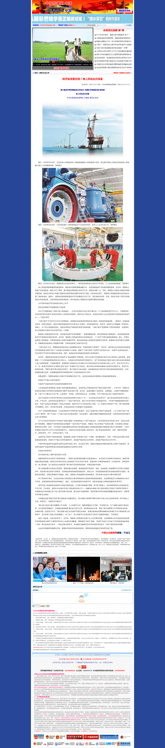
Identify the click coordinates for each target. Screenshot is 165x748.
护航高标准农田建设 (83, 556)
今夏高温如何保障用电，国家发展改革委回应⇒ (114, 38)
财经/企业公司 (44, 73)
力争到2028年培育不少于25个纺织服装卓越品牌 (114, 51)
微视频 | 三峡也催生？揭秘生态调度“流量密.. (91, 64)
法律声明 (71, 655)
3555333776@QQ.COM (47, 25)
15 (90, 62)
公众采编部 (64, 655)
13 (85, 62)
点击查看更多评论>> (127, 590)
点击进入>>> (71, 25)
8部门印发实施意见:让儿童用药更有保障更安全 (113, 54)
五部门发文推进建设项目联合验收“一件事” (112, 48)
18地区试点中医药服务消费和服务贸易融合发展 (114, 64)
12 (82, 62)
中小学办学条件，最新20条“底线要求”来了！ (113, 35)
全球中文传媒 (49, 6)
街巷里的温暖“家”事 (113, 30)
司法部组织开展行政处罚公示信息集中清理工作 (114, 61)
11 (79, 62)
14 (87, 62)
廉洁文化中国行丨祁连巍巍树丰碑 (65, 64)
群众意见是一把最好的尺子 (117, 556)
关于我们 (57, 655)
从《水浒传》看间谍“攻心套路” (43, 64)
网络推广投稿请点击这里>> (122, 73)
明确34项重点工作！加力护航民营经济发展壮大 (114, 41)
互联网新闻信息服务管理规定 (65, 617)
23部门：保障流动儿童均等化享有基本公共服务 (114, 45)
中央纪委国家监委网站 (109, 84)
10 (76, 62)
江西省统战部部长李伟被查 (49, 556)
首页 (36, 73)
